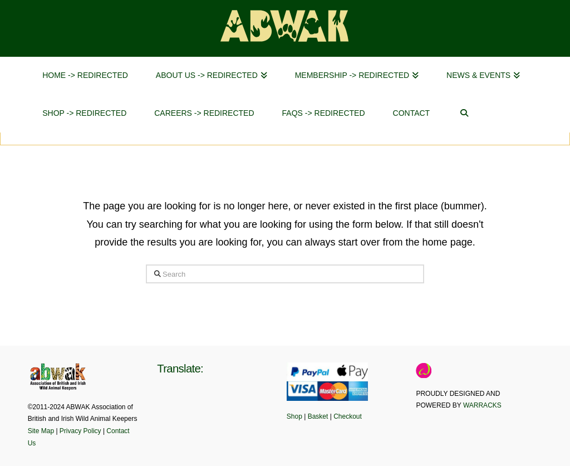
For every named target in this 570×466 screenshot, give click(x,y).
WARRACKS (482, 405)
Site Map (41, 431)
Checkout (347, 416)
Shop (294, 416)
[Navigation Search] (464, 114)
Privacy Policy (80, 431)
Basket (318, 416)
